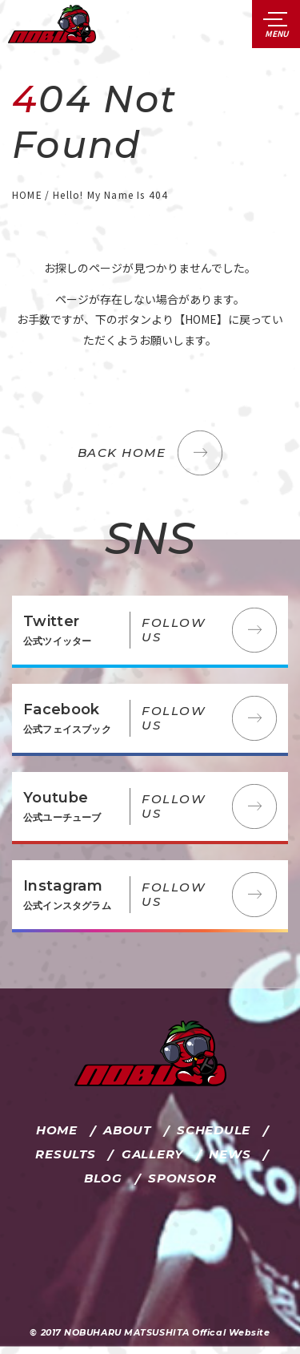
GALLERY (152, 1154)
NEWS (229, 1154)
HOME (57, 1130)
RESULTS (65, 1154)
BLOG (103, 1178)
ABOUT (127, 1130)
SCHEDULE (213, 1130)
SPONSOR (182, 1178)
